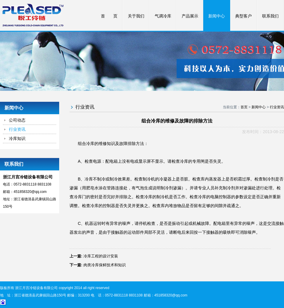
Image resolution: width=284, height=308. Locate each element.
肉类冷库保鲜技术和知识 (104, 265)
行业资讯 (17, 129)
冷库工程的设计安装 (100, 256)
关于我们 (136, 16)
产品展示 (190, 16)
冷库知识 (17, 138)
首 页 (109, 16)
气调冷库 (163, 16)
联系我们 (270, 16)
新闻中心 (216, 16)
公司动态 (17, 120)
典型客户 (243, 16)
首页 (244, 107)
